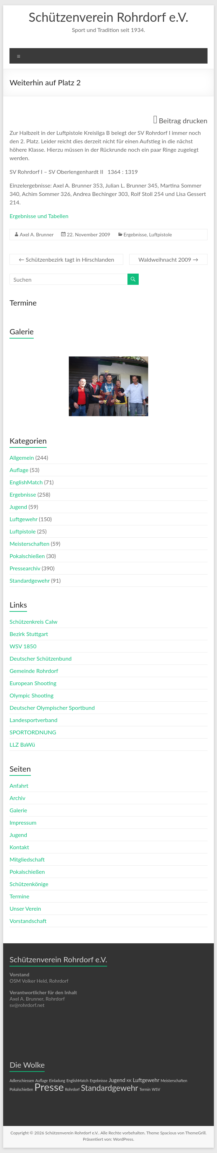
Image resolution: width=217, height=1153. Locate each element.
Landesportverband (33, 719)
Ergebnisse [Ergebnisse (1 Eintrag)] (98, 1080)
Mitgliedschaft (27, 859)
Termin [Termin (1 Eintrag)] (145, 1089)
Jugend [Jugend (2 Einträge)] (116, 1080)
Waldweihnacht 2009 (168, 259)
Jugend (18, 506)
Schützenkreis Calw (33, 621)
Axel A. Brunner (36, 234)
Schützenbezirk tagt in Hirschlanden (66, 259)
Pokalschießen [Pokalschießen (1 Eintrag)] (21, 1089)
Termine (19, 896)
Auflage (18, 469)
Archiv (17, 797)
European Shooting (32, 683)
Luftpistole (160, 234)
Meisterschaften (29, 543)
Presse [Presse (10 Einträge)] (49, 1087)
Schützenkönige (28, 883)
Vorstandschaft (27, 920)
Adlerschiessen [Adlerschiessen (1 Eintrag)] (21, 1080)
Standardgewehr (29, 580)
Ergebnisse (135, 234)
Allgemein (21, 457)
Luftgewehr (23, 519)
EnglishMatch (25, 482)
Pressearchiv (24, 568)
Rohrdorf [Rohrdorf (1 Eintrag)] (72, 1089)
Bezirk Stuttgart (28, 633)
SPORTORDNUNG (32, 732)
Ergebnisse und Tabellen (38, 215)
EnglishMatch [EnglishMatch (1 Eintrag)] (77, 1080)
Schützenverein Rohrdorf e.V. (109, 17)
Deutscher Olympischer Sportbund (52, 707)
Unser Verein (25, 908)
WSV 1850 (22, 646)
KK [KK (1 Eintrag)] (128, 1080)
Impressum (22, 822)
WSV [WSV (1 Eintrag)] (156, 1089)
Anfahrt (18, 785)
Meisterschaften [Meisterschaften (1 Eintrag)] (174, 1080)
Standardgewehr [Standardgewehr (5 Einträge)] (109, 1088)
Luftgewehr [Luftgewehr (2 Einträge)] (146, 1080)
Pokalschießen (27, 555)
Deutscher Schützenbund (40, 658)
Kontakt (19, 847)
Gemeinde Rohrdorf (33, 670)
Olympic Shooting (31, 695)
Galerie (18, 810)
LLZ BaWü (22, 744)
